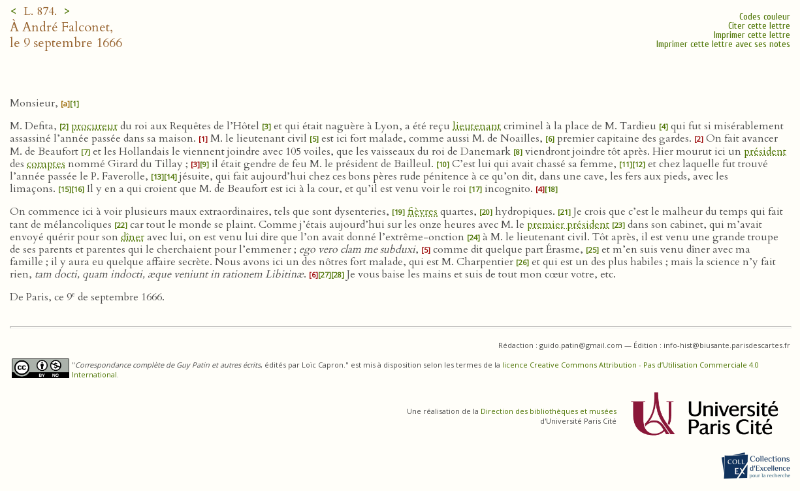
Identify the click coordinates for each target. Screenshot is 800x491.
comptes (46, 164)
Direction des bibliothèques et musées (548, 411)
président (765, 151)
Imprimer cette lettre (752, 34)
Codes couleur (764, 16)
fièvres (423, 211)
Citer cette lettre (759, 25)
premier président (568, 224)
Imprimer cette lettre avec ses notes (723, 44)
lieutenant (477, 126)
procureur (94, 126)
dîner (132, 237)
